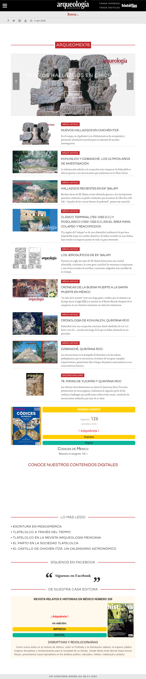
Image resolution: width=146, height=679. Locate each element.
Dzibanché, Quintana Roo (82, 349)
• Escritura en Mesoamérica (36, 526)
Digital (89, 442)
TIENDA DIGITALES (109, 8)
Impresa (89, 437)
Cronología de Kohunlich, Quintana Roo (95, 320)
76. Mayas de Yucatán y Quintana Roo (91, 381)
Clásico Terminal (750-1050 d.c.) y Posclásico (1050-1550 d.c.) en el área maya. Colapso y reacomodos (96, 221)
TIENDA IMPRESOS (109, 4)
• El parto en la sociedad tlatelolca (44, 543)
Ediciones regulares (72, 375)
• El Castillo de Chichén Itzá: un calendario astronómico (63, 548)
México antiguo (70, 124)
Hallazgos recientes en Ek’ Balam (89, 188)
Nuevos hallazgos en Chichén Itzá (90, 130)
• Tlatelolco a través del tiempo (41, 532)
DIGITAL (59, 635)
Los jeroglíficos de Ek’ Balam (86, 255)
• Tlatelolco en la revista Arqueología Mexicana (56, 537)
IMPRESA (59, 629)
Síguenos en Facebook (73, 575)
